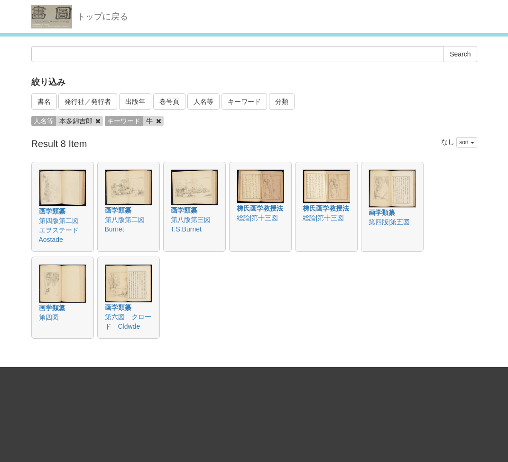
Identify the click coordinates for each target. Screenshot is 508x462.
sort (466, 142)
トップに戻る (102, 16)
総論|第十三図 (257, 218)
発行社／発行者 (88, 101)
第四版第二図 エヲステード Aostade (62, 230)
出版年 (135, 101)
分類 (281, 101)
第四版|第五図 (389, 222)
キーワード (244, 101)
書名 (44, 101)
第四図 (49, 317)
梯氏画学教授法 (260, 208)
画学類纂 (52, 211)
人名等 (203, 101)
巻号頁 (169, 101)
